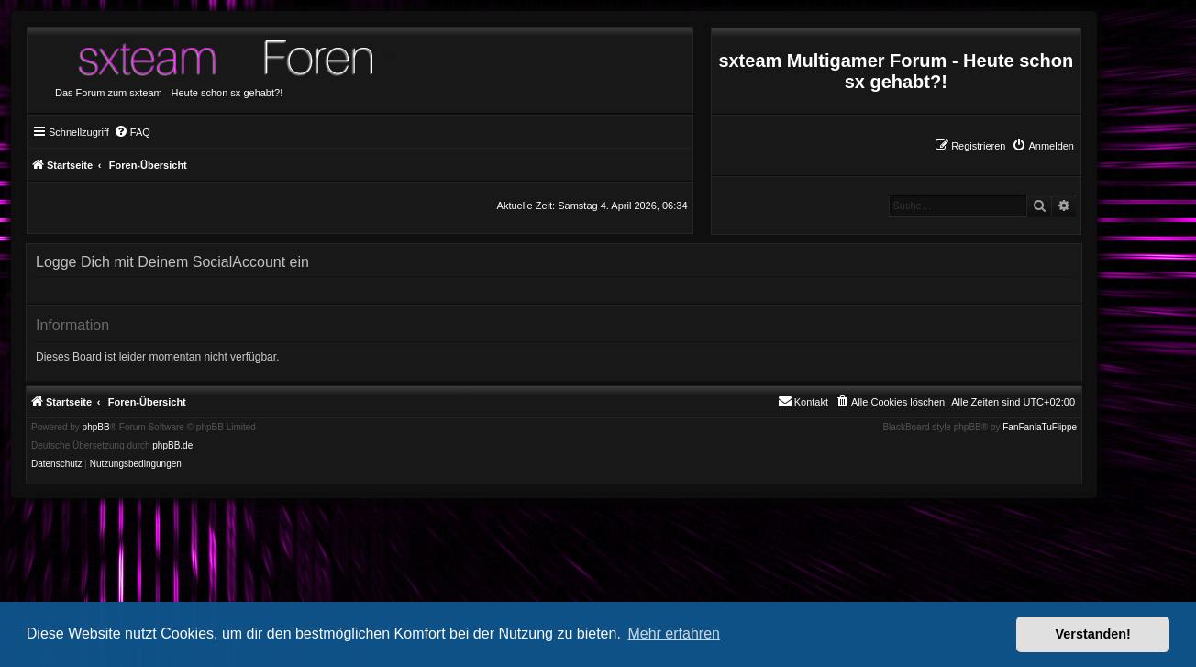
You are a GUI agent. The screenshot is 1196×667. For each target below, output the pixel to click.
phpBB (96, 427)
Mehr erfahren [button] (673, 633)
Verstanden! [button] (1093, 634)
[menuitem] (1043, 146)
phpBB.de (172, 445)
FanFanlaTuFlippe (1039, 427)
